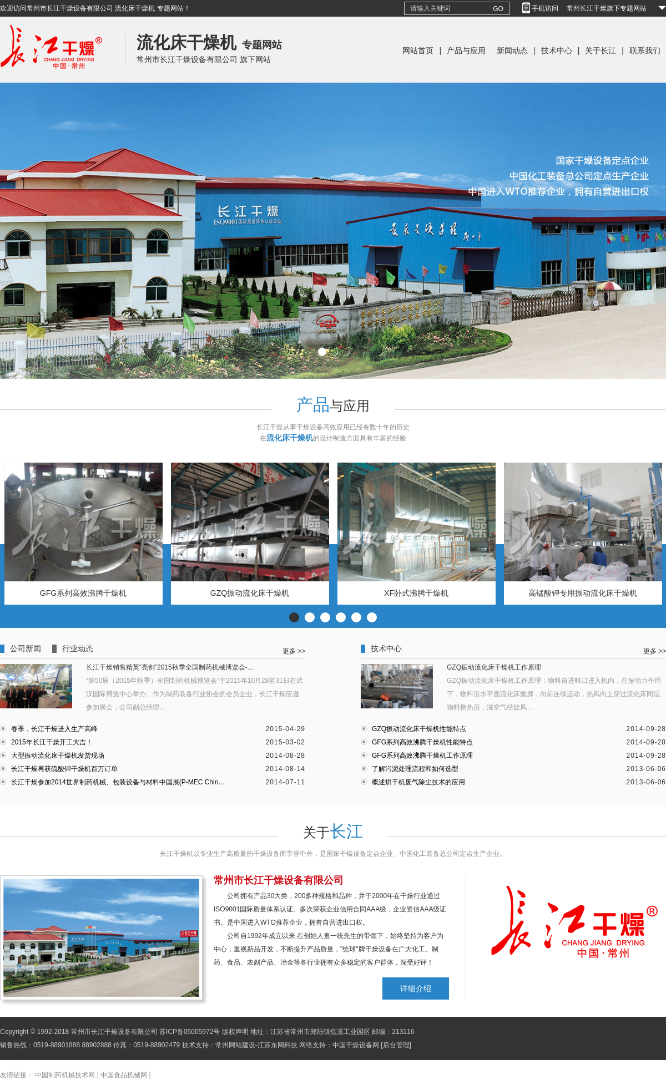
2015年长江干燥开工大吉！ (52, 742)
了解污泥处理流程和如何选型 (415, 769)
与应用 (333, 405)
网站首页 (417, 50)
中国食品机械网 (123, 1075)
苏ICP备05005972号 (189, 1032)
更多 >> (293, 651)
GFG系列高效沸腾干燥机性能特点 (422, 742)
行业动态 (77, 649)
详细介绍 (415, 988)
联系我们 (644, 50)
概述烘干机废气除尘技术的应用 (418, 782)
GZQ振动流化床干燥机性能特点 (419, 729)
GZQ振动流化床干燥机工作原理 (494, 667)
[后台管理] (396, 1045)
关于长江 (600, 50)
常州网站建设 (235, 1045)
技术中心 (556, 50)
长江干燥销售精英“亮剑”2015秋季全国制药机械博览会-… (170, 667)
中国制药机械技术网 (65, 1075)
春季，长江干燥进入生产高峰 (54, 729)
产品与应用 (466, 50)
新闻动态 (512, 50)
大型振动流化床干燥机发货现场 (57, 755)
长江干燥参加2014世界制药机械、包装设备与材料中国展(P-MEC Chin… (118, 782)
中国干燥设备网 (355, 1045)
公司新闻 (25, 649)
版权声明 (235, 1032)
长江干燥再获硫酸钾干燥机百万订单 (64, 769)
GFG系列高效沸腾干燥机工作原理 (422, 755)
